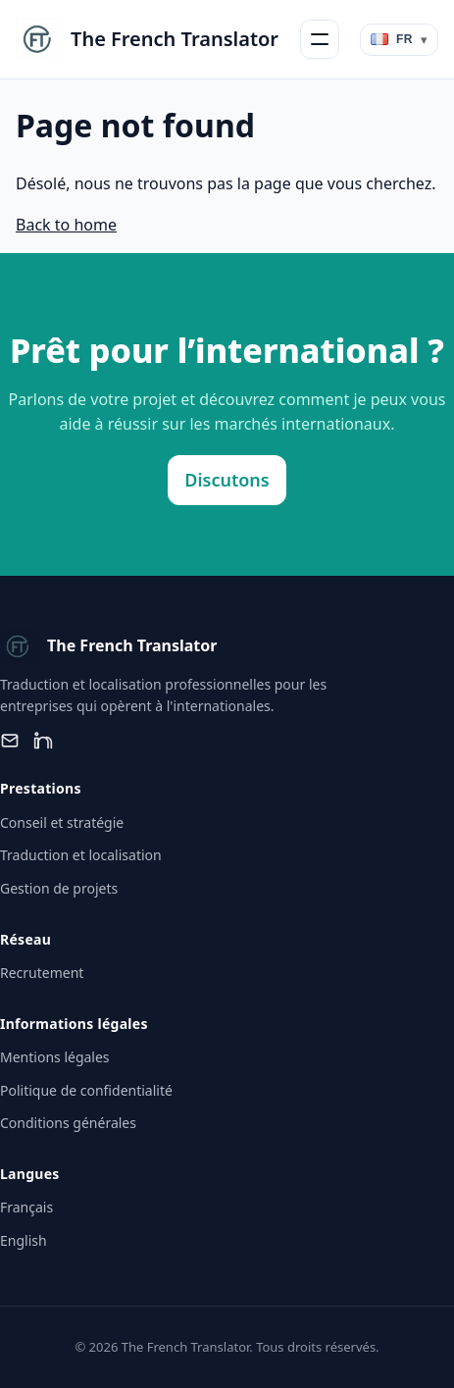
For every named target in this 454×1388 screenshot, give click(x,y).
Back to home (66, 224)
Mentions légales (55, 1057)
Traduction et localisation (81, 855)
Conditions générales (68, 1122)
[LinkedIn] (43, 740)
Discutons (226, 479)
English (23, 1240)
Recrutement (41, 972)
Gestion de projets (59, 888)
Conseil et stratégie (62, 822)
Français (26, 1207)
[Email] (10, 740)
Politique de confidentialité (86, 1090)
